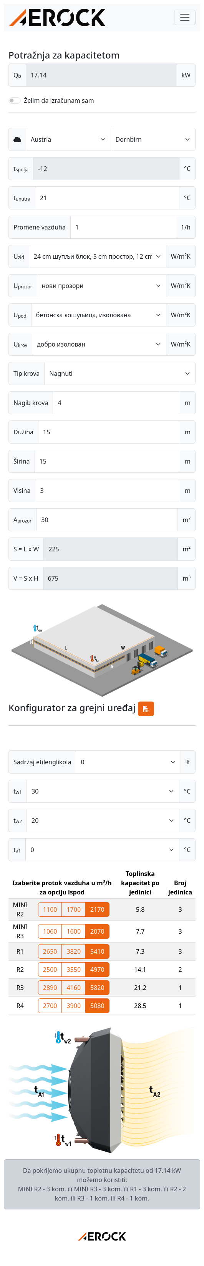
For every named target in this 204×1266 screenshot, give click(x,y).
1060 (50, 931)
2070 (97, 931)
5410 (97, 951)
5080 (97, 1005)
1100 (50, 909)
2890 (50, 987)
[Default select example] (68, 139)
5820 (97, 987)
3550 (73, 969)
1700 (73, 909)
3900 (73, 1005)
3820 (73, 951)
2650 (50, 951)
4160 (73, 987)
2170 (97, 909)
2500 (50, 969)
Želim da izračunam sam (59, 100)
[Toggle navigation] (185, 17)
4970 (97, 969)
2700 (50, 1005)
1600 (73, 931)
